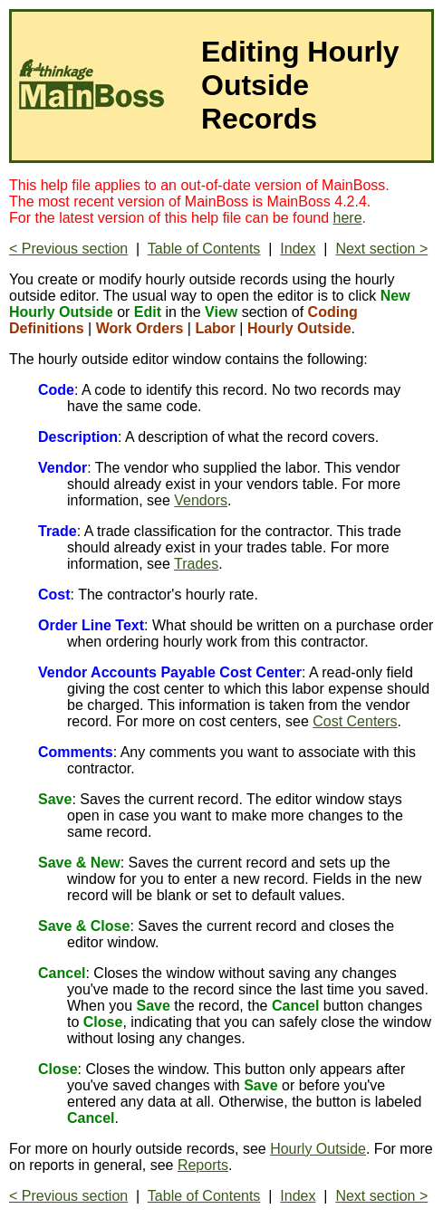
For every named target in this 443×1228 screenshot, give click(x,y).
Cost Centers (355, 721)
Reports (203, 1165)
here (347, 217)
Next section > (381, 248)
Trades (196, 563)
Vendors (200, 500)
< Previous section (68, 248)
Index (297, 248)
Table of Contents (204, 248)
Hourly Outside (318, 1148)
